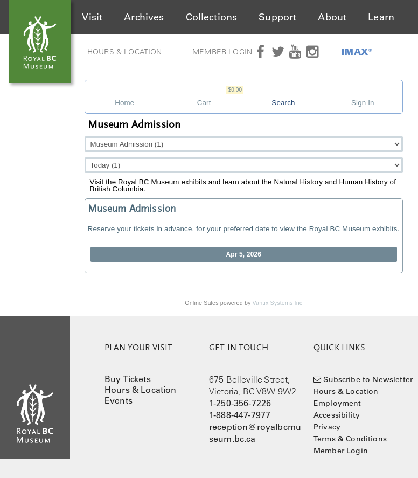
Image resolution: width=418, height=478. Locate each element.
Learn (381, 17)
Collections (212, 17)
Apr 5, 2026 (243, 254)
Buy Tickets (127, 378)
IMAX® (357, 51)
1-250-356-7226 (240, 403)
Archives (144, 17)
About (332, 17)
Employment (337, 403)
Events (118, 400)
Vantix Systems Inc (278, 303)
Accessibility (337, 415)
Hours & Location (124, 52)
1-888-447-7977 (239, 415)
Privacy (327, 427)
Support (277, 17)
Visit (92, 17)
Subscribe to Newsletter (368, 379)
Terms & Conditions (350, 439)
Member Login (222, 52)
